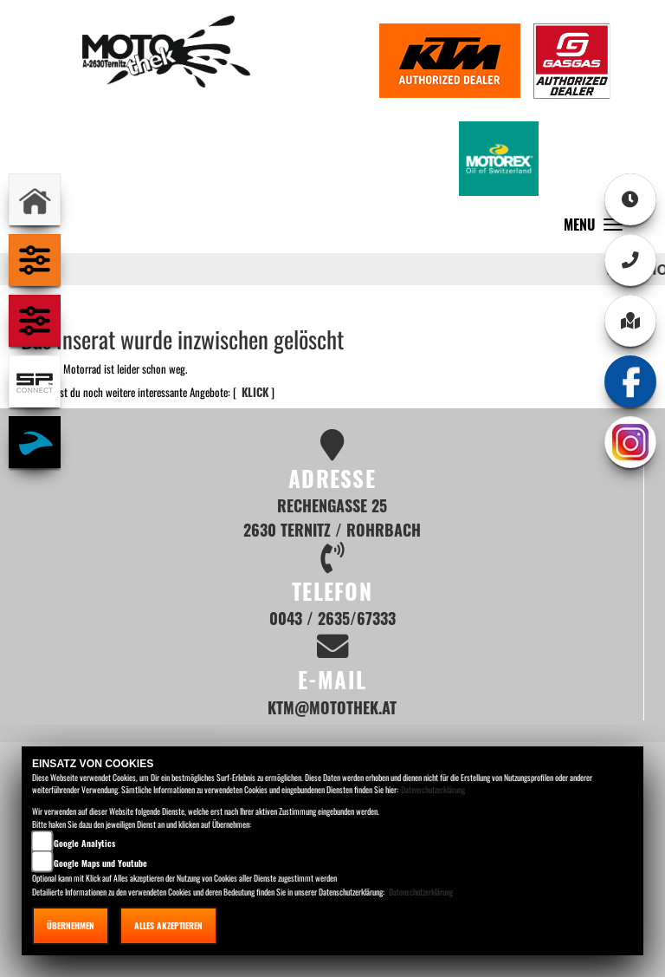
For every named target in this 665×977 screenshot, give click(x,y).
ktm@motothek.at (332, 707)
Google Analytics (84, 843)
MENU (597, 228)
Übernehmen (70, 925)
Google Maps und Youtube (100, 863)
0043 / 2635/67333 (332, 617)
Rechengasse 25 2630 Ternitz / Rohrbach (332, 517)
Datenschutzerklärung (433, 789)
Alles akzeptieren (168, 925)
